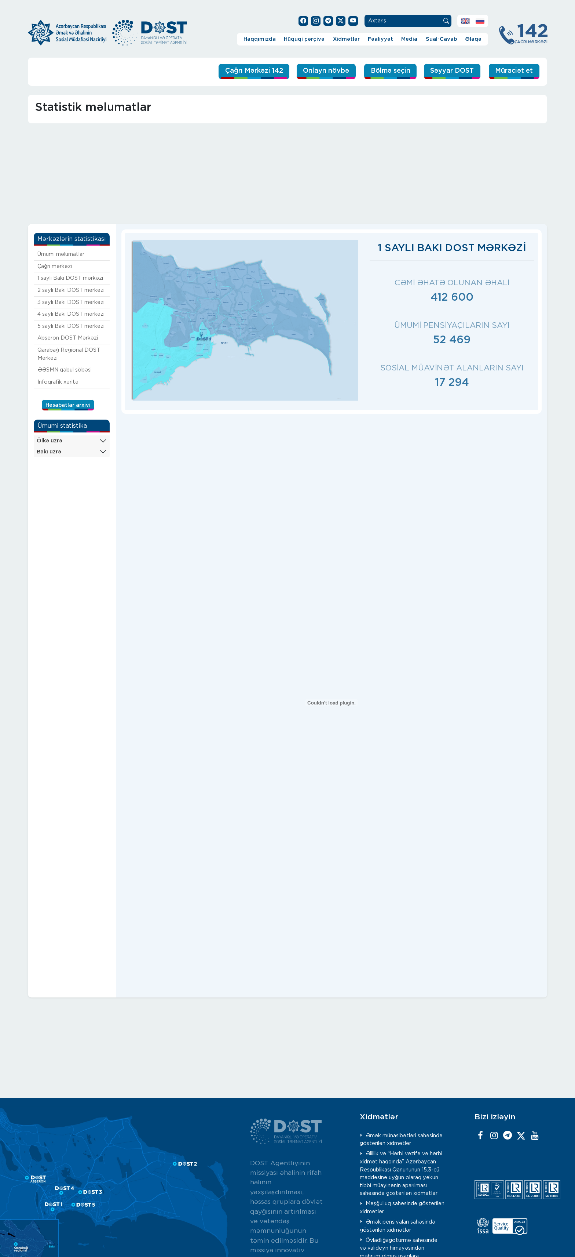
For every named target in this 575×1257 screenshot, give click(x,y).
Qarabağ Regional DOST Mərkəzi (68, 354)
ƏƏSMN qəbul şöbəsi (64, 369)
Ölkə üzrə (49, 440)
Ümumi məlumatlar (60, 254)
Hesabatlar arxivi (68, 404)
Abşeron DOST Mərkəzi (67, 338)
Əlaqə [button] (473, 39)
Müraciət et (512, 71)
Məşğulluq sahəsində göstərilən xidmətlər (402, 1207)
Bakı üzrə (49, 451)
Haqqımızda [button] (259, 39)
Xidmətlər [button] (346, 39)
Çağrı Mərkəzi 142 (237, 71)
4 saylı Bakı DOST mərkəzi (71, 314)
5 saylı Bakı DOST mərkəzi (71, 325)
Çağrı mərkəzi (54, 266)
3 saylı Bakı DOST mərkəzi (71, 302)
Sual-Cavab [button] (441, 39)
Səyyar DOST (447, 71)
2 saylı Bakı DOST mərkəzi (71, 290)
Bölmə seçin (381, 71)
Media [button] (409, 39)
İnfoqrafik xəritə (57, 381)
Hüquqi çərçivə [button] (304, 39)
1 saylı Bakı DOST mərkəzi (70, 278)
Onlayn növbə (314, 71)
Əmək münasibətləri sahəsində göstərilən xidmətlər (401, 1139)
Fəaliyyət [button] (380, 39)
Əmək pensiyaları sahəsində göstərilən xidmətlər (398, 1225)
